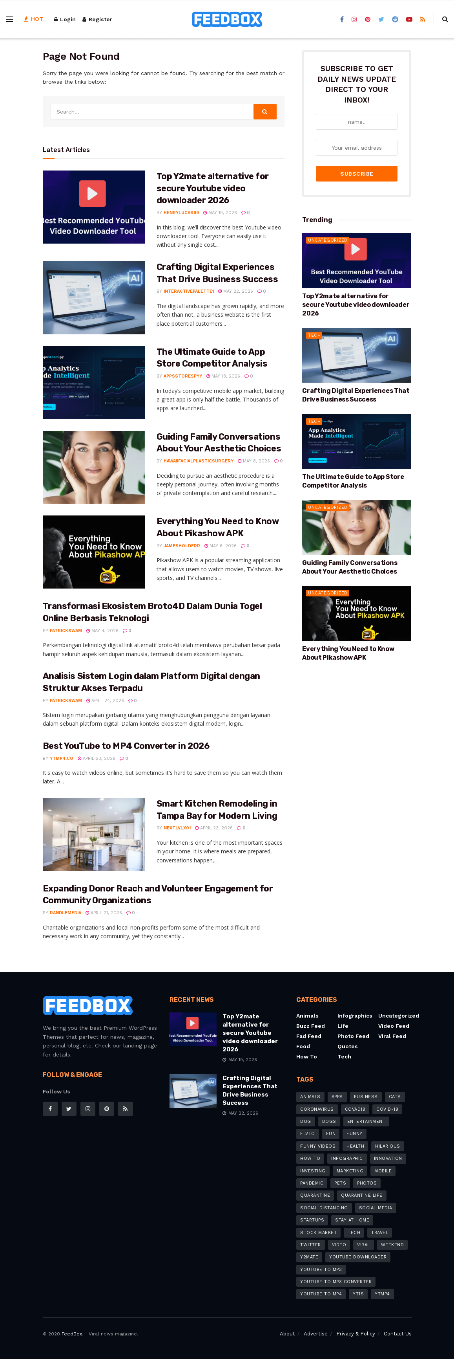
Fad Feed (308, 1036)
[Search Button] (265, 111)
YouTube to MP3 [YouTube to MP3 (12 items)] (321, 1269)
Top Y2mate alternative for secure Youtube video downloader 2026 (213, 188)
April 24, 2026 (105, 700)
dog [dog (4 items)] (305, 1121)
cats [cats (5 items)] (395, 1096)
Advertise (316, 1334)
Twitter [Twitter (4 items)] (310, 1244)
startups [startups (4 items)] (312, 1220)
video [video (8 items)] (339, 1244)
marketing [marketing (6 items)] (350, 1171)
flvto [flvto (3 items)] (307, 1133)
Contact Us (398, 1334)
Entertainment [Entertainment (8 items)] (366, 1121)
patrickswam (66, 630)
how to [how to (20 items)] (310, 1158)
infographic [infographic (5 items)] (347, 1158)
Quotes (347, 1046)
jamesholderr (182, 545)
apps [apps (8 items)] (337, 1096)
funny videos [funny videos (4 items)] (317, 1146)
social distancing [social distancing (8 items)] (324, 1207)
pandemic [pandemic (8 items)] (311, 1183)
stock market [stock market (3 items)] (318, 1232)
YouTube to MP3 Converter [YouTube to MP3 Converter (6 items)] (336, 1281)
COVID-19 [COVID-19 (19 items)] (387, 1109)
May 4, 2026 (102, 630)
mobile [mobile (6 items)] (383, 1171)
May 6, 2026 (220, 545)
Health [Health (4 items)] (355, 1146)
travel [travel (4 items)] (379, 1232)
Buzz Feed (310, 1026)
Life (342, 1026)
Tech (314, 321)
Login (65, 19)
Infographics (354, 1015)
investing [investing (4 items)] (313, 1171)
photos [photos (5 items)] (367, 1183)
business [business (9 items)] (366, 1096)
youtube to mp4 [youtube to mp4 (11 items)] (321, 1294)
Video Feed (393, 1026)
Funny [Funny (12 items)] (354, 1133)
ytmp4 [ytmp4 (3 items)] (382, 1294)
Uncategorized (328, 226)
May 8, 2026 (254, 461)
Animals (307, 1015)
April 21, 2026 (104, 912)
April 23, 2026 (96, 758)
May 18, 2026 (223, 376)
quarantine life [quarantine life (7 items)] (362, 1195)
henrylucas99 (181, 212)
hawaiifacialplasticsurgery (198, 461)
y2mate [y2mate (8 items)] (309, 1257)
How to (306, 1056)
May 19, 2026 (220, 212)
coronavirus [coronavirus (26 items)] (317, 1109)
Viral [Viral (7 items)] (363, 1244)
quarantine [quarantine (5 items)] (315, 1195)
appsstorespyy (183, 376)
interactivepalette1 (189, 291)
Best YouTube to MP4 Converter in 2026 (126, 746)
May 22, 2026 (235, 291)
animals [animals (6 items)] (310, 1096)
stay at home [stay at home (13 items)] (352, 1220)
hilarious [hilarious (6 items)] (387, 1146)
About (287, 1334)
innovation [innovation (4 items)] (388, 1158)
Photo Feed (353, 1036)
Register (97, 19)
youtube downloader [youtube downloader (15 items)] (358, 1257)
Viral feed (392, 1036)
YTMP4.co (61, 758)
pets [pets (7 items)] (340, 1183)
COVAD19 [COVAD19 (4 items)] (355, 1109)
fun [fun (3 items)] (331, 1133)
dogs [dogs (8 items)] (329, 1121)
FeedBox (72, 1334)
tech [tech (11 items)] (354, 1232)
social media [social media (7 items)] (375, 1207)
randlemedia (65, 912)
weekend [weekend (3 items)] (392, 1244)
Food (303, 1046)
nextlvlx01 (177, 828)
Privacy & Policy (355, 1334)
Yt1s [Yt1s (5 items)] (358, 1294)
